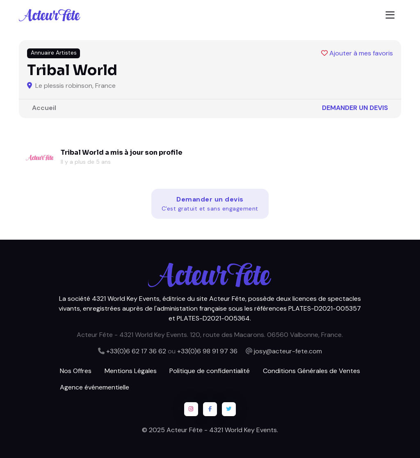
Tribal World (82, 152)
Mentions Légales (131, 370)
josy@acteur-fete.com (288, 351)
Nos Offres (75, 370)
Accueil (44, 107)
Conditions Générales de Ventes (311, 370)
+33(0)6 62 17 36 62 (136, 351)
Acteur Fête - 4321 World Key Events (222, 430)
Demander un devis (355, 107)
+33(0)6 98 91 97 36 (207, 351)
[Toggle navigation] (390, 15)
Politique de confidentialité (209, 370)
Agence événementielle (94, 387)
